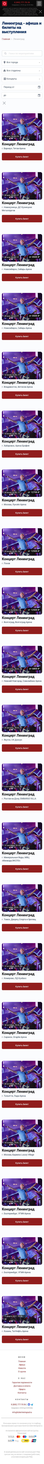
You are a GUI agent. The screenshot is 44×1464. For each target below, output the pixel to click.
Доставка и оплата (22, 1386)
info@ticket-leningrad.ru (22, 1412)
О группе (22, 1371)
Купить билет (22, 157)
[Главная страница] (4, 3)
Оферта (22, 1389)
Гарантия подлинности (22, 1382)
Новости (22, 1368)
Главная (22, 1361)
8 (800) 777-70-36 (22, 2)
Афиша (22, 1365)
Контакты (22, 1393)
